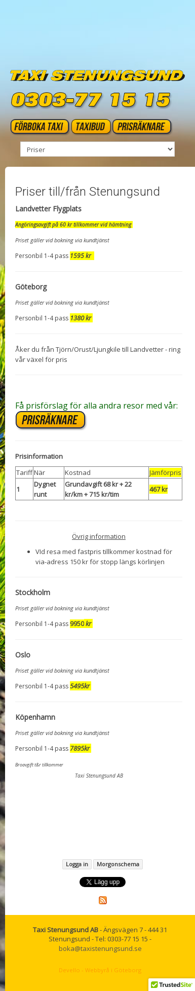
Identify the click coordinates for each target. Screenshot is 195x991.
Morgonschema (118, 864)
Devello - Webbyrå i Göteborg (100, 970)
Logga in (77, 864)
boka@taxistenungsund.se (100, 948)
